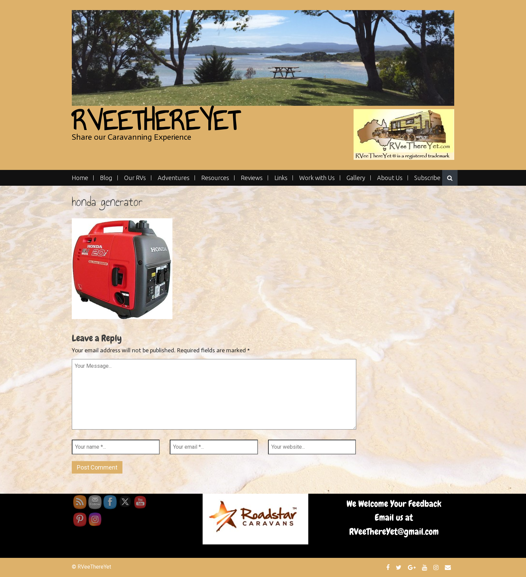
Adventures (174, 177)
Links (280, 177)
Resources (215, 177)
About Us (390, 177)
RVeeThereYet (155, 120)
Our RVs (135, 177)
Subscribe (427, 177)
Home (80, 177)
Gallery (356, 177)
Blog (106, 177)
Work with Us (317, 177)
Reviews (252, 177)
